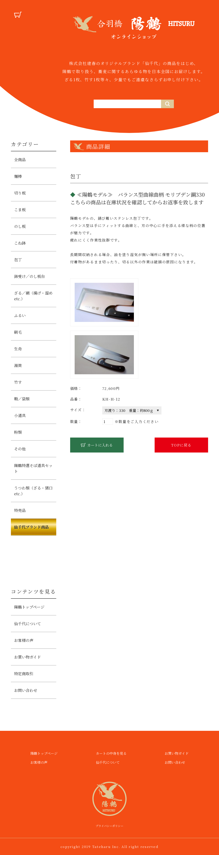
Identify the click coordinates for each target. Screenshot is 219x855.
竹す (18, 382)
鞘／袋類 (22, 398)
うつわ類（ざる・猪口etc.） (33, 490)
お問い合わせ (25, 690)
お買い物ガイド (27, 657)
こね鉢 (20, 243)
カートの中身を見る (111, 753)
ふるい (20, 315)
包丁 (18, 259)
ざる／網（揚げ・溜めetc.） (33, 295)
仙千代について (27, 623)
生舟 (18, 348)
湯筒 (18, 365)
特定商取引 (23, 673)
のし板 (20, 226)
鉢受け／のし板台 (29, 276)
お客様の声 (23, 640)
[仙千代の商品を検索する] (127, 104)
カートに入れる (100, 445)
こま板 (20, 209)
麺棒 (18, 176)
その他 (20, 448)
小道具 (20, 415)
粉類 (18, 432)
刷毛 (18, 332)
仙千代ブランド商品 (31, 527)
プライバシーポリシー (109, 826)
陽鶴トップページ (29, 607)
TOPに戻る (181, 445)
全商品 (20, 159)
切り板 (20, 193)
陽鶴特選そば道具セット (33, 468)
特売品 (20, 510)
